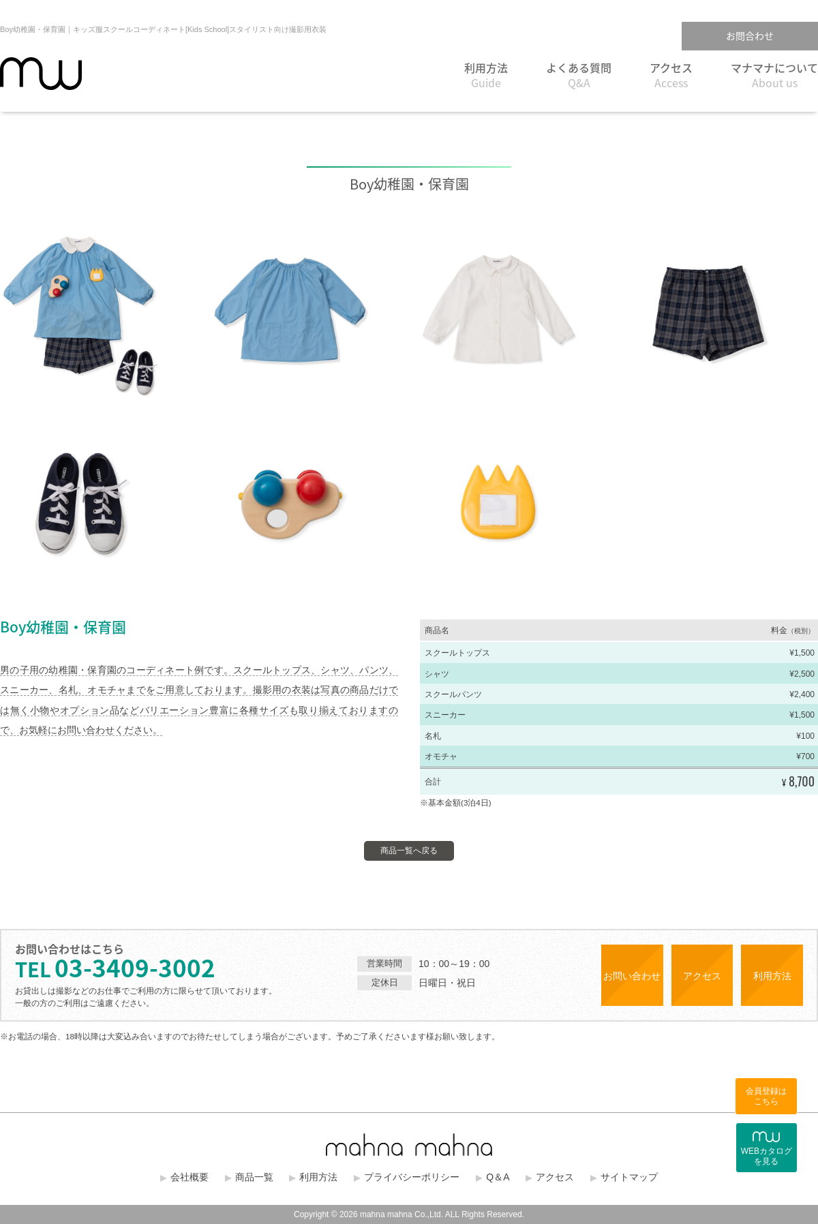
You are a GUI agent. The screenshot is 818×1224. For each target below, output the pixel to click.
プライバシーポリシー (411, 1177)
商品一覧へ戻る (409, 850)
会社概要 (189, 1177)
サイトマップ (629, 1177)
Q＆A (497, 1177)
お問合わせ (750, 35)
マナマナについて (774, 75)
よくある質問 (578, 75)
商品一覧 (254, 1177)
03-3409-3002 (115, 967)
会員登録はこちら (766, 1096)
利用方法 (486, 75)
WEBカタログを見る (766, 1148)
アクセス (671, 75)
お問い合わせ (632, 975)
